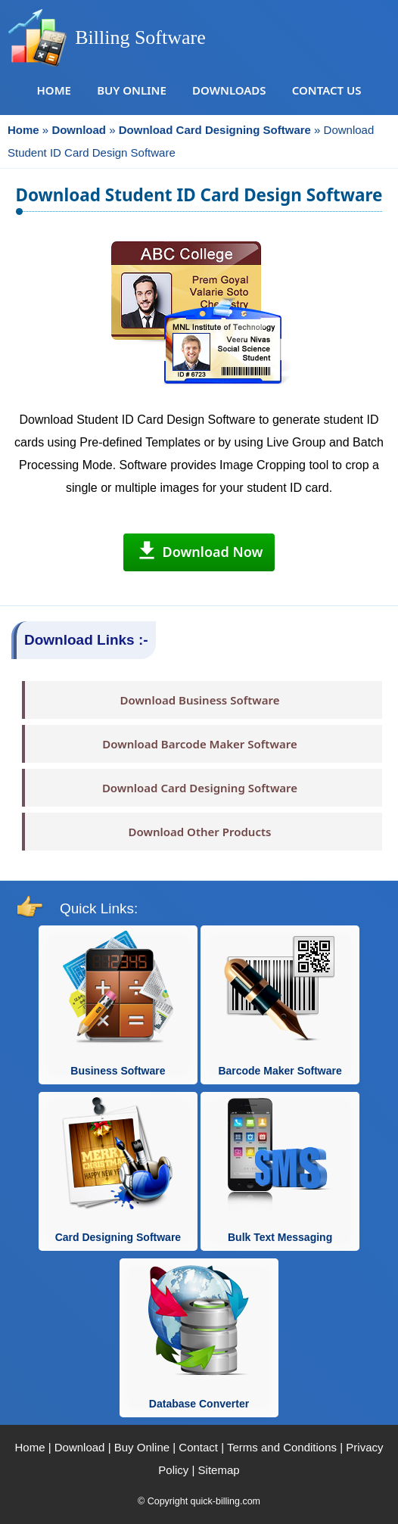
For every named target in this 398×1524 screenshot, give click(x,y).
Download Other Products (200, 831)
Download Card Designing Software (199, 787)
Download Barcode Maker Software (199, 743)
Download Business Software (199, 700)
